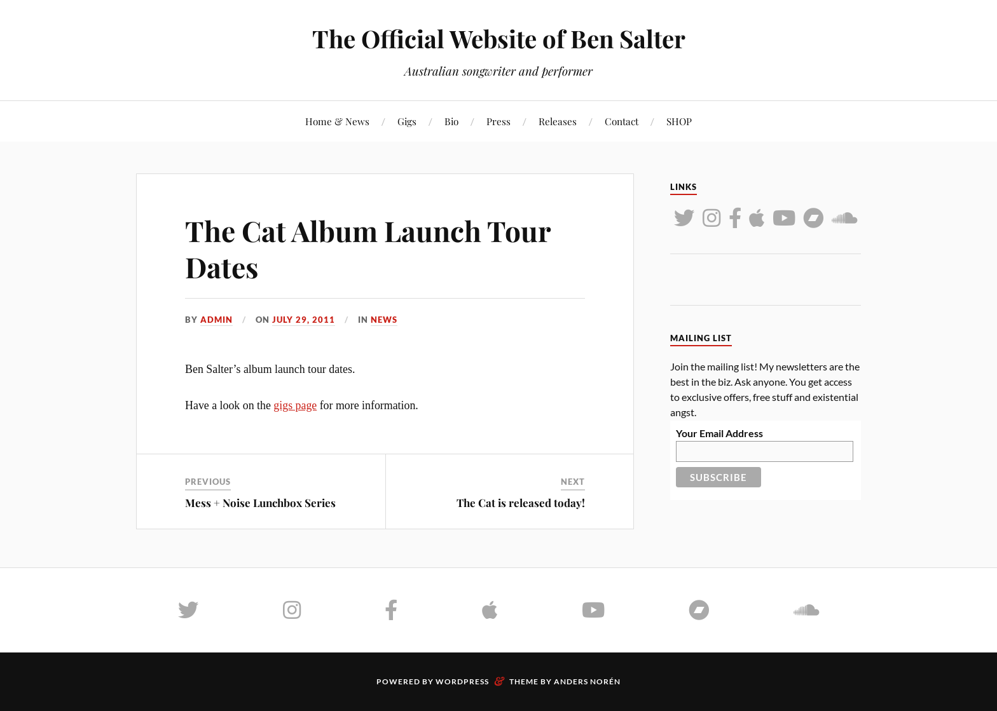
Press (498, 121)
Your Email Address (719, 433)
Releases (558, 121)
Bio (451, 121)
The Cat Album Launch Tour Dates (368, 248)
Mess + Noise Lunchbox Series (260, 503)
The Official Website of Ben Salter (498, 38)
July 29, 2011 (303, 320)
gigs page (295, 405)
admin (216, 320)
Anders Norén (587, 681)
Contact (621, 121)
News (384, 320)
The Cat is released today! (521, 503)
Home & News (337, 121)
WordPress (462, 681)
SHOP (679, 121)
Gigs (406, 121)
